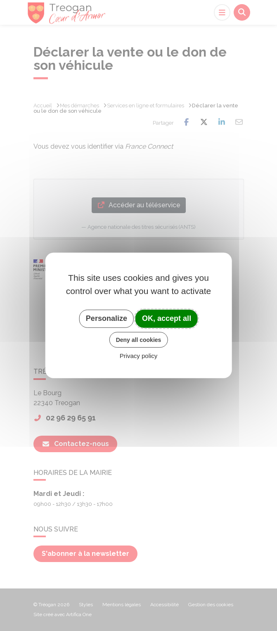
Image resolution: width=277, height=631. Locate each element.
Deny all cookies (138, 339)
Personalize (106, 318)
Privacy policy (139, 355)
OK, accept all (166, 318)
